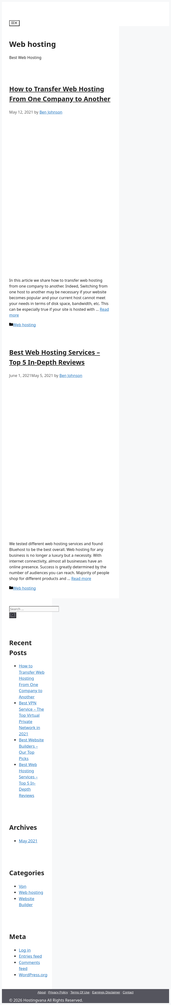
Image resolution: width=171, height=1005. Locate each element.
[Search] (12, 615)
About (41, 992)
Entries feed (30, 956)
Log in (25, 950)
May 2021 (28, 841)
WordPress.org (33, 974)
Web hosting (24, 324)
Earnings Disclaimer (106, 992)
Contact (128, 992)
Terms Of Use (79, 992)
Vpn (22, 886)
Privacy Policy (58, 992)
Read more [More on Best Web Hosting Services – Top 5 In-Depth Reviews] (81, 578)
